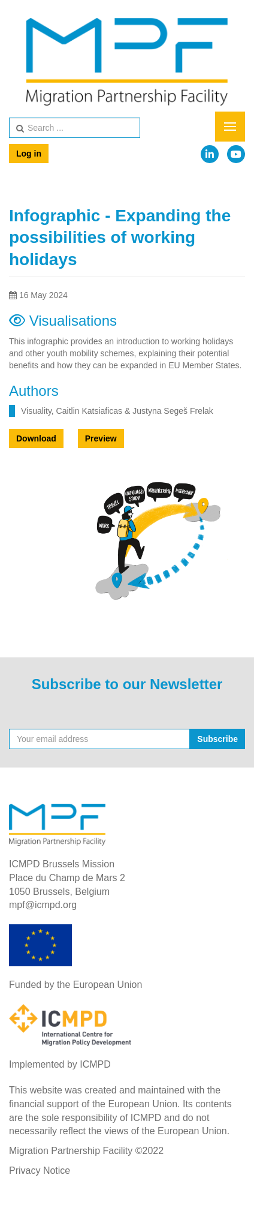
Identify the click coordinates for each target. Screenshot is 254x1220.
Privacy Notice (39, 1170)
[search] (74, 128)
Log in (28, 153)
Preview (101, 438)
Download (36, 438)
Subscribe (217, 739)
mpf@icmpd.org (43, 905)
